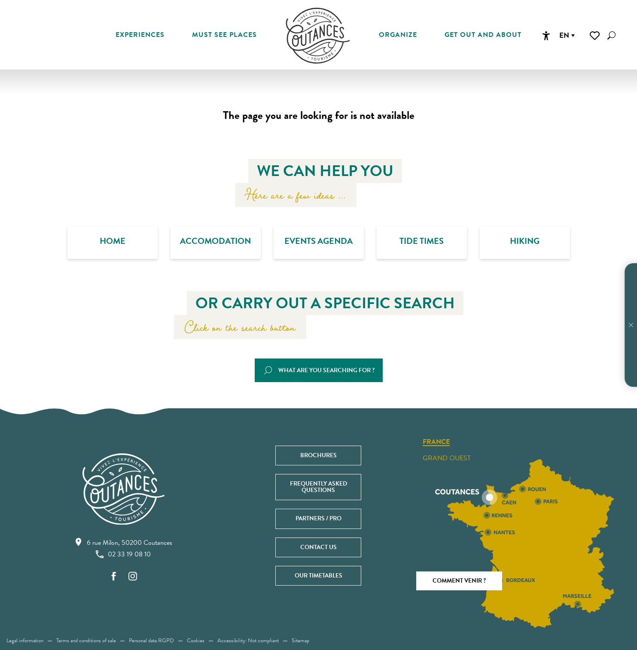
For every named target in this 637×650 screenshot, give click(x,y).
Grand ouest (447, 458)
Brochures (318, 455)
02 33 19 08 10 (123, 554)
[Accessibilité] (546, 35)
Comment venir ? (459, 580)
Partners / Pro (318, 518)
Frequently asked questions (318, 486)
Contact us (318, 547)
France (436, 442)
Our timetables (318, 575)
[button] (611, 35)
